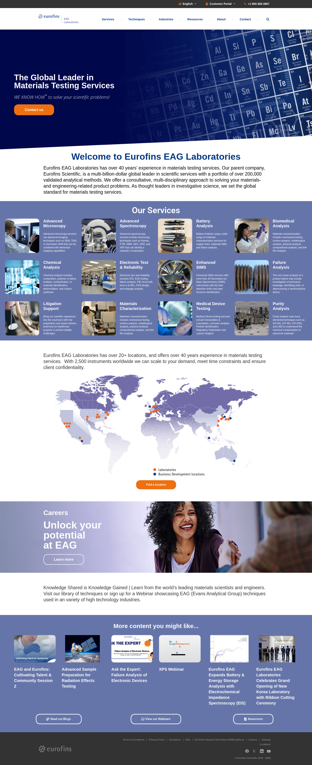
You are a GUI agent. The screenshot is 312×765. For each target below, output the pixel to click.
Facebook (247, 752)
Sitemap (266, 739)
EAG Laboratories (58, 18)
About (221, 19)
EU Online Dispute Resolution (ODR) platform (219, 739)
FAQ (187, 739)
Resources (195, 19)
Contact (245, 19)
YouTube (270, 752)
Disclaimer (175, 739)
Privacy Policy (157, 739)
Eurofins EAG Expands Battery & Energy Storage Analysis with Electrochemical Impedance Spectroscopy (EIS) (227, 686)
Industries (166, 19)
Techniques (136, 19)
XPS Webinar (171, 669)
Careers (253, 739)
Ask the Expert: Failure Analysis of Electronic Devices (129, 675)
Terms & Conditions (134, 739)
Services (108, 19)
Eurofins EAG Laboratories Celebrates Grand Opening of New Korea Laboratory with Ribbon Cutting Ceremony (275, 686)
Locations (265, 744)
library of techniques (82, 593)
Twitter (255, 752)
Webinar (144, 593)
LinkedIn (263, 752)
